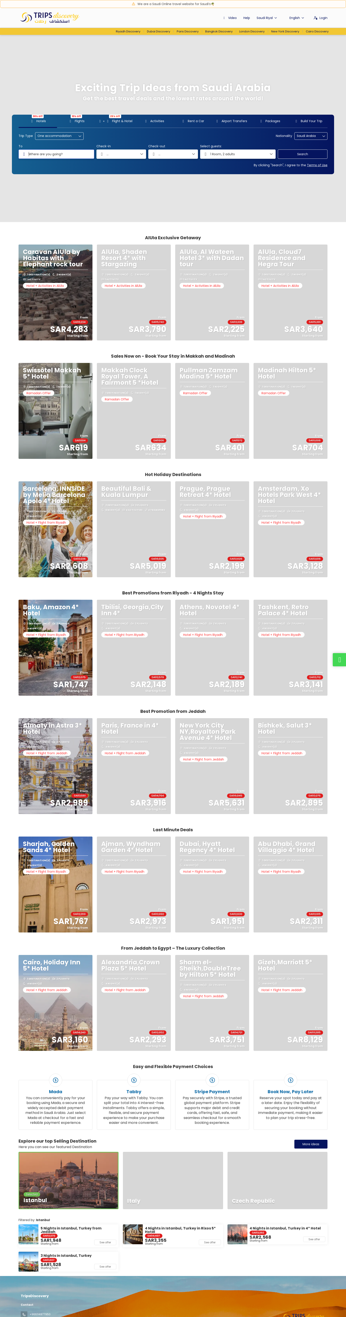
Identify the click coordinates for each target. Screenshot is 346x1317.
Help (246, 18)
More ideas (311, 1144)
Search (302, 154)
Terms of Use (317, 165)
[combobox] (308, 136)
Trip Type (26, 136)
